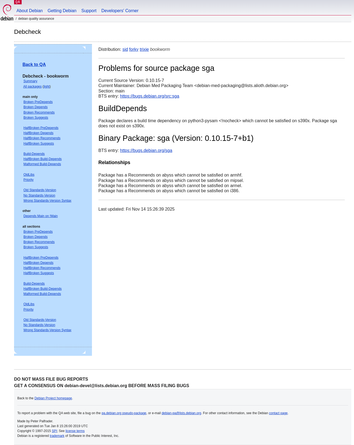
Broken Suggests (36, 117)
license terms (75, 431)
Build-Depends (34, 154)
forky (134, 49)
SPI (54, 431)
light (46, 86)
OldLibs (29, 175)
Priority (29, 180)
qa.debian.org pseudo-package (124, 413)
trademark (57, 436)
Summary (30, 81)
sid (125, 49)
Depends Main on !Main (41, 216)
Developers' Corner (119, 10)
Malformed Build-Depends (42, 164)
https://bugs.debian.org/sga (146, 150)
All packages (32, 86)
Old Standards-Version (40, 190)
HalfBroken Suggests (39, 143)
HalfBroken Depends (39, 133)
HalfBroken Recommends (42, 138)
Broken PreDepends (38, 102)
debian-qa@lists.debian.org (181, 413)
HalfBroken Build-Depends (43, 159)
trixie (144, 49)
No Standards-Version (39, 195)
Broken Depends (36, 107)
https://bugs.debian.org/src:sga (149, 96)
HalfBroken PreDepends (41, 128)
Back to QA (34, 64)
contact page (278, 413)
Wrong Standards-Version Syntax (47, 200)
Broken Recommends (39, 112)
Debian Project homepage (53, 398)
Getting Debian (62, 10)
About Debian (29, 10)
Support (89, 10)
